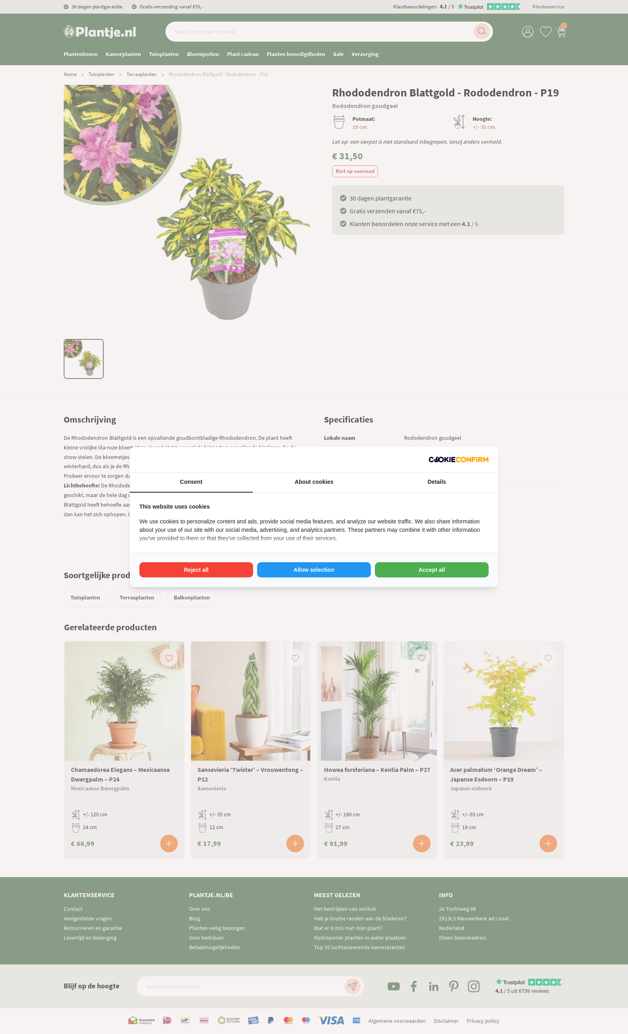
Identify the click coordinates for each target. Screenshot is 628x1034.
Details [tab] (437, 482)
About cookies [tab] (314, 482)
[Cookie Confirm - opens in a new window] (459, 460)
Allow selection (314, 570)
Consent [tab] (191, 482)
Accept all (432, 570)
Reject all (196, 570)
